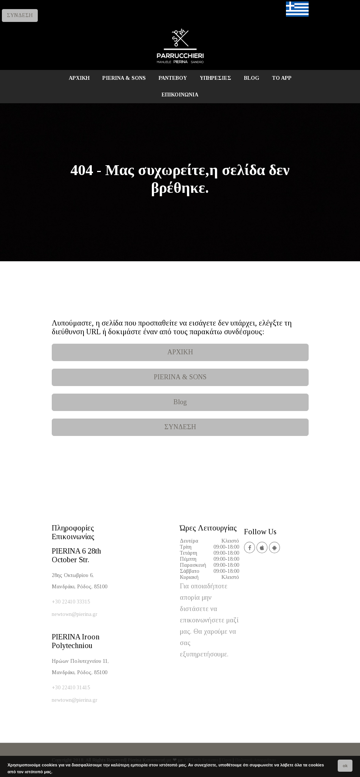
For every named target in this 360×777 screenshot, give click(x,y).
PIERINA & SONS (124, 78)
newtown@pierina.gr (74, 614)
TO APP (282, 78)
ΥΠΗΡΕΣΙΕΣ (215, 78)
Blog (180, 402)
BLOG (251, 78)
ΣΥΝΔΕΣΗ (20, 15)
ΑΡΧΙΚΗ (79, 78)
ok (345, 765)
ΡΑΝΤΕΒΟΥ (173, 78)
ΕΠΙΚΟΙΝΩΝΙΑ (180, 95)
